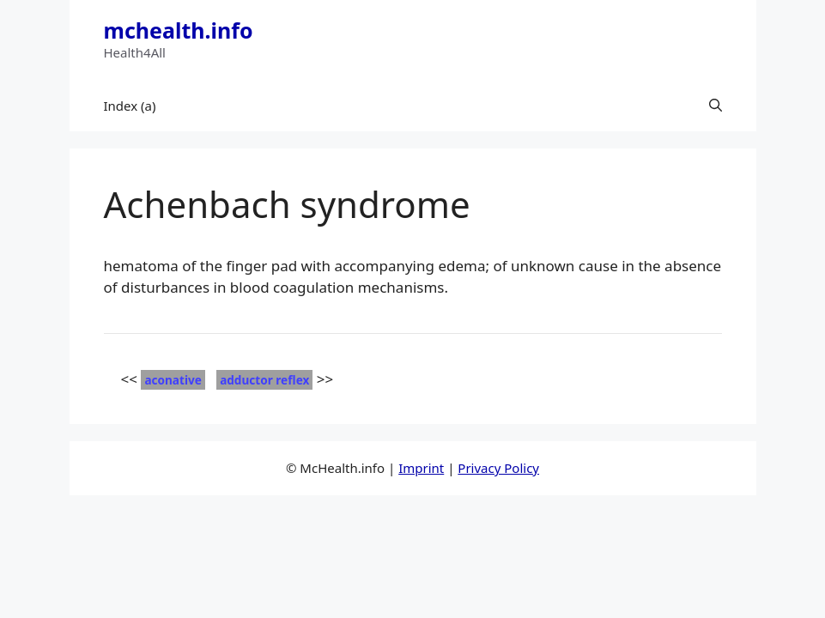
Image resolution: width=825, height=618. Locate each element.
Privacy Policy (498, 467)
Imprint (421, 467)
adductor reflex (264, 380)
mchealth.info (178, 30)
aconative (172, 380)
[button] (715, 105)
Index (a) (130, 105)
